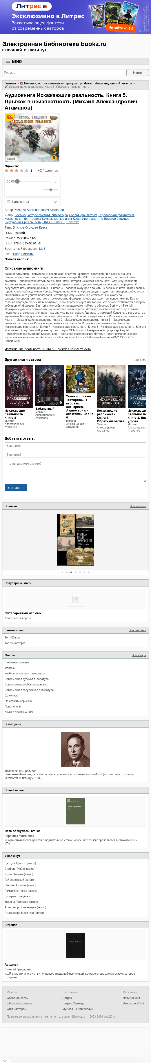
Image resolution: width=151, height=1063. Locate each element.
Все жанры (139, 655)
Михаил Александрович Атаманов (108, 83)
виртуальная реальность (23, 222)
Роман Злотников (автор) (21, 890)
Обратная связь (17, 998)
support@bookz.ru (73, 1016)
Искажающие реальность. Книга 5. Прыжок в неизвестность (48, 349)
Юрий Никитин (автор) (19, 874)
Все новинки (138, 506)
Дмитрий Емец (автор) (19, 896)
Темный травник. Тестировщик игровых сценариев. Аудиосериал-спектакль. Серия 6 (79, 407)
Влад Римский (23, 254)
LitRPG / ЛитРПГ (53, 222)
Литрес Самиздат (74, 1003)
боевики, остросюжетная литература (50, 83)
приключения (13, 706)
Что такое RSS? (133, 1003)
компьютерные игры (57, 218)
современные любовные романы (26, 684)
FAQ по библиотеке (19, 1003)
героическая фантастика (116, 215)
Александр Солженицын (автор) (25, 907)
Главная (10, 83)
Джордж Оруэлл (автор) (20, 863)
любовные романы (17, 662)
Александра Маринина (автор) (24, 912)
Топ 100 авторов (15, 643)
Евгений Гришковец (18, 969)
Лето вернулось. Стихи (22, 831)
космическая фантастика (23, 218)
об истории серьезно (18, 701)
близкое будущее (116, 218)
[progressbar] (33, 181)
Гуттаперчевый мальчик (23, 613)
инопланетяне (92, 218)
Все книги (140, 359)
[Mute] (39, 190)
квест (77, 218)
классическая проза (18, 618)
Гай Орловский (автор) (19, 879)
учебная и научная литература (24, 673)
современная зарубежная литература (29, 690)
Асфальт (11, 964)
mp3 (42, 248)
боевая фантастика (83, 215)
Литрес (67, 998)
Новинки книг (131, 998)
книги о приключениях (19, 712)
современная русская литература (27, 679)
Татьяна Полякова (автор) (21, 901)
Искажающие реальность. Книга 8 (15, 414)
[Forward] (30, 190)
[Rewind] (11, 190)
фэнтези (10, 668)
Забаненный (45, 408)
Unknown (72, 222)
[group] (32, 186)
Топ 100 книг (13, 637)
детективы (11, 695)
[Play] (20, 189)
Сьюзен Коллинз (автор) (20, 885)
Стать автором (16, 1009)
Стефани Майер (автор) (20, 868)
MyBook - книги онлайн (77, 1009)
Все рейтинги (137, 630)
